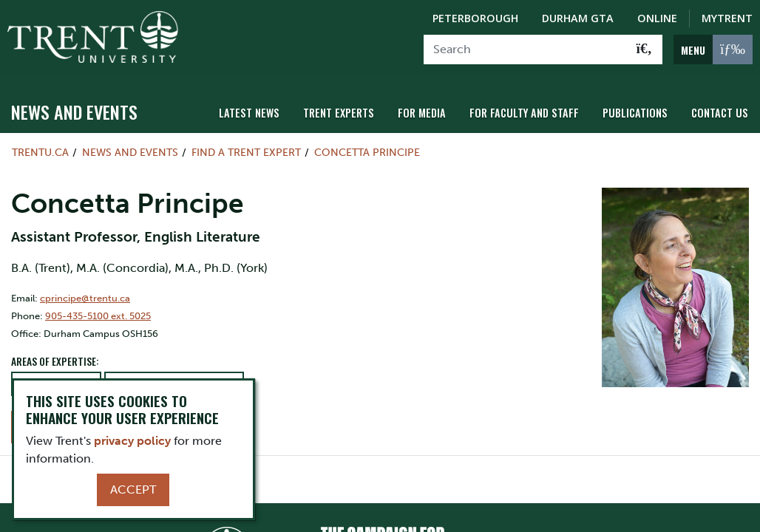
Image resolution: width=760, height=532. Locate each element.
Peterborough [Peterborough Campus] (475, 18)
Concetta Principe (367, 152)
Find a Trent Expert (246, 152)
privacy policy (132, 441)
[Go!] (644, 49)
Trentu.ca (40, 152)
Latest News (249, 112)
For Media (422, 112)
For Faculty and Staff (524, 112)
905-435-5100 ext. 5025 (98, 315)
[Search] (525, 49)
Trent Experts (338, 112)
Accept (133, 489)
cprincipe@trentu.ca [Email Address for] (85, 298)
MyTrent (727, 18)
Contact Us (719, 112)
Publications (635, 112)
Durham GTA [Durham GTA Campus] (578, 18)
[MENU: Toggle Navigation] (713, 49)
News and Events (74, 111)
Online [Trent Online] (657, 18)
